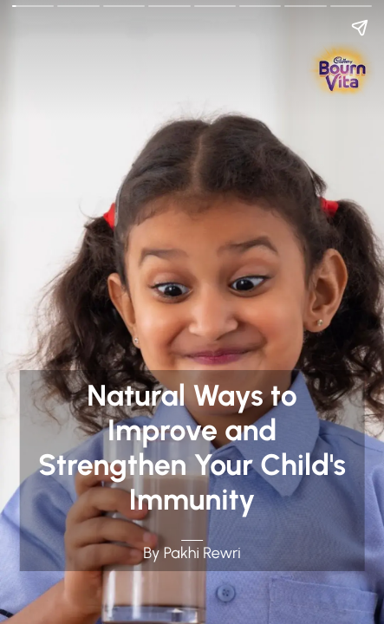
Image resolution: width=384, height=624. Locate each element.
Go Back (23, 11)
